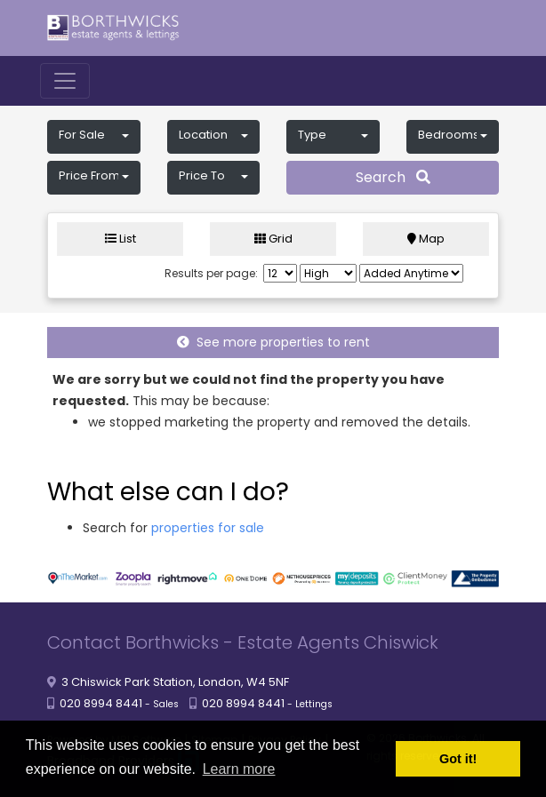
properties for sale (207, 528)
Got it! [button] (458, 759)
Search (393, 177)
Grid (273, 238)
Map (426, 238)
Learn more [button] (239, 769)
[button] (94, 137)
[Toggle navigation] (65, 81)
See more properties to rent (273, 342)
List (120, 238)
